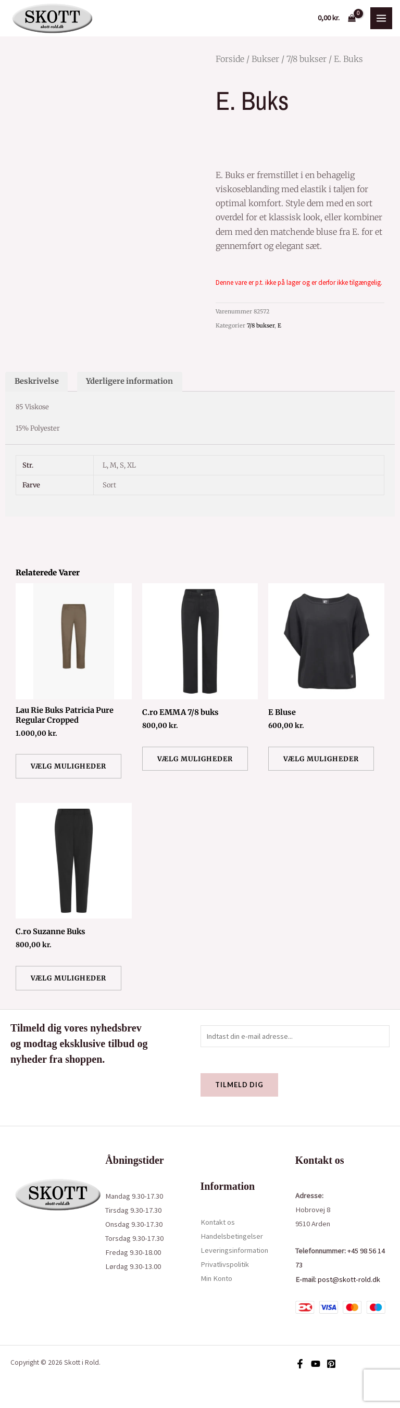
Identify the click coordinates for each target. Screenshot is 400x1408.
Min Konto (216, 1278)
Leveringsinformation (234, 1250)
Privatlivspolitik (225, 1264)
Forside (230, 59)
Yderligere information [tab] (129, 381)
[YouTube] (315, 1363)
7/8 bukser (306, 59)
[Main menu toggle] (381, 18)
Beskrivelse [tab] (37, 381)
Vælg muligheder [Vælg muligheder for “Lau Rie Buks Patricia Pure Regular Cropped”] (68, 766)
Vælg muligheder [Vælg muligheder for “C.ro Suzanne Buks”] (68, 978)
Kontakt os (218, 1222)
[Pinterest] (331, 1363)
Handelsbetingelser (232, 1236)
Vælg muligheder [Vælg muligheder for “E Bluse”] (321, 759)
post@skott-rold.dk (349, 1279)
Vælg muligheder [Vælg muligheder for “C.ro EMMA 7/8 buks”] (195, 759)
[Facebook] (300, 1363)
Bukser (265, 59)
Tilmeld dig (239, 1084)
